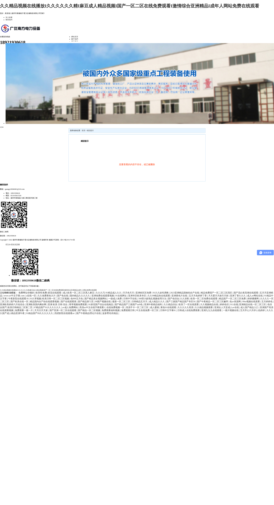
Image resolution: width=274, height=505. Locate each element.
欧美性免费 (41, 292)
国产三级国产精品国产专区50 (181, 301)
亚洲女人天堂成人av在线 (226, 307)
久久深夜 (185, 298)
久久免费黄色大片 (47, 295)
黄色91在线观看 (168, 307)
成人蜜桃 (155, 307)
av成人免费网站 (70, 307)
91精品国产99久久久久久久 (40, 313)
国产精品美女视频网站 (95, 298)
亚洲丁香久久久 (238, 295)
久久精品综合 (171, 304)
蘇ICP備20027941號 (68, 240)
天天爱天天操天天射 (218, 295)
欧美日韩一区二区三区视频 (56, 298)
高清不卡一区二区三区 (137, 307)
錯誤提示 (90, 130)
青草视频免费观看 (78, 304)
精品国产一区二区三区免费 (232, 298)
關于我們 (74, 39)
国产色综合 (173, 298)
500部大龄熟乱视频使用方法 (152, 298)
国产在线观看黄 (69, 301)
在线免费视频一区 (116, 307)
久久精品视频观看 (204, 307)
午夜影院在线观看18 (18, 298)
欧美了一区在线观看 (189, 304)
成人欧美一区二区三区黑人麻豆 (79, 292)
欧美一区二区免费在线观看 (204, 298)
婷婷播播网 (253, 298)
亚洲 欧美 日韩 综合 (58, 304)
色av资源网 (235, 301)
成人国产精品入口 (249, 307)
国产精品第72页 (86, 301)
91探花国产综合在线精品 (101, 304)
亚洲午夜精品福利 (153, 304)
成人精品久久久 (157, 301)
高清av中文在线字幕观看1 (92, 307)
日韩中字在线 (130, 298)
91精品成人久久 (114, 292)
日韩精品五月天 (140, 301)
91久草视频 (35, 298)
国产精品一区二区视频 (89, 310)
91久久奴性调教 (161, 292)
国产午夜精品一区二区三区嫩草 (213, 301)
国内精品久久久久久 (80, 295)
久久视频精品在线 (209, 304)
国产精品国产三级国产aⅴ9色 (129, 304)
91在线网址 (121, 295)
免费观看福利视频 (111, 310)
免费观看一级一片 (24, 310)
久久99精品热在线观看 (159, 295)
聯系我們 (9, 20)
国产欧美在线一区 (19, 301)
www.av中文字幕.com (14, 295)
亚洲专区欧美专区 (137, 295)
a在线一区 (31, 295)
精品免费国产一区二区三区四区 (217, 292)
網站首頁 (74, 37)
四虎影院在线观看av (65, 313)
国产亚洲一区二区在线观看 (63, 310)
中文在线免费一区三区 (147, 310)
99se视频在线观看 (251, 301)
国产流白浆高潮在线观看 (246, 292)
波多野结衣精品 (110, 313)
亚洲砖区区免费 (144, 292)
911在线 (234, 304)
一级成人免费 (115, 298)
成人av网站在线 (255, 295)
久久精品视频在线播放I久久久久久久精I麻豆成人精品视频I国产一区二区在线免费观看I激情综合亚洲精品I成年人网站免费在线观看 (129, 5)
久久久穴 (100, 292)
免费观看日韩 (128, 310)
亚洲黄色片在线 (180, 295)
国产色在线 (63, 295)
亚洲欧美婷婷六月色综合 (12, 304)
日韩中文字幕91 (168, 310)
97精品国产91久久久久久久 (47, 307)
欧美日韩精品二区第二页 (20, 307)
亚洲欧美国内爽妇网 (36, 304)
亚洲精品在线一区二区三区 (252, 304)
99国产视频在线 (103, 301)
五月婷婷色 (267, 301)
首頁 (83, 130)
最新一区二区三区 (121, 301)
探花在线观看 (55, 292)
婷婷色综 (224, 304)
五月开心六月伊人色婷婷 (252, 310)
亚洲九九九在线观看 (211, 310)
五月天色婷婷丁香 (198, 295)
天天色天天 (129, 292)
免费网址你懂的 (26, 292)
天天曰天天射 (41, 310)
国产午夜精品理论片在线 (88, 313)
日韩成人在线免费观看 (188, 310)
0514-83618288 (13, 244)
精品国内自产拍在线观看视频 (45, 301)
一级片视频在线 (231, 310)
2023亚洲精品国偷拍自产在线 (185, 292)
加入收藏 (9, 17)
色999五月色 (77, 298)
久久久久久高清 (186, 307)
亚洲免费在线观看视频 (103, 295)
